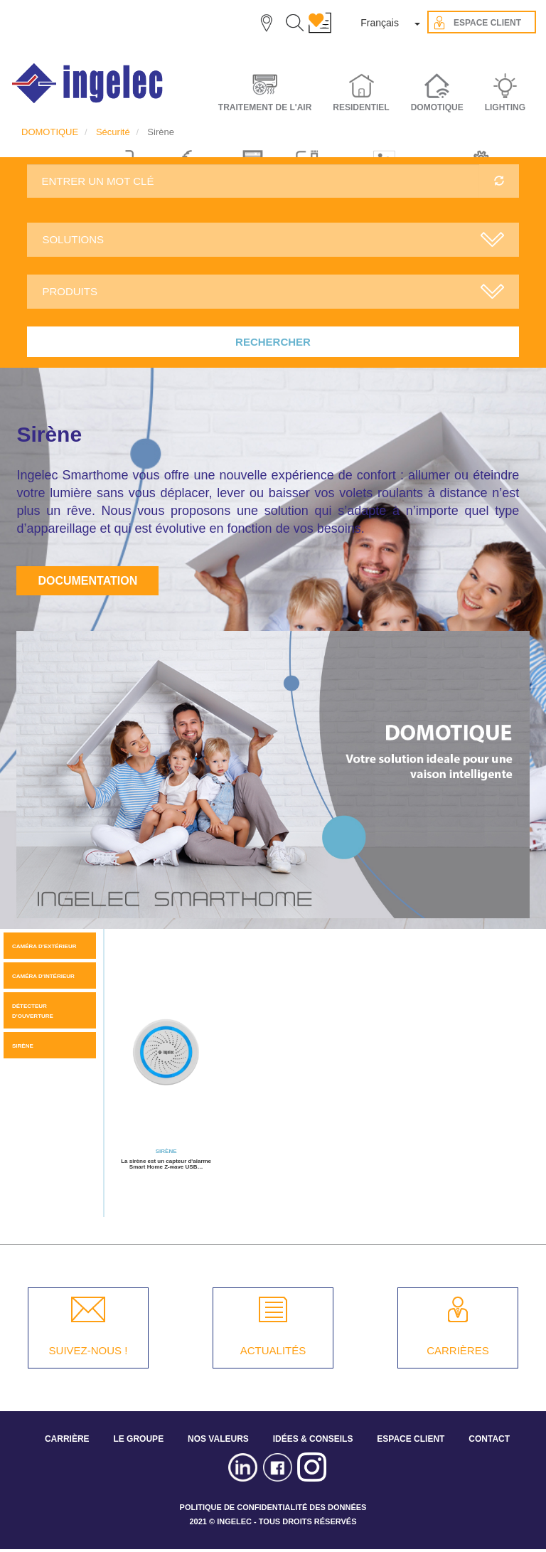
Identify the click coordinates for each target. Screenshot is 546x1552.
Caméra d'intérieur (43, 976)
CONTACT (489, 1439)
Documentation (87, 581)
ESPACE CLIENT (410, 1439)
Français (379, 22)
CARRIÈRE (67, 1439)
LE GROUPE (138, 1439)
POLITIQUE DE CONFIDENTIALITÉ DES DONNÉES (273, 1507)
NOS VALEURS (218, 1439)
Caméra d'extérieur (44, 946)
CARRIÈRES (458, 1350)
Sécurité (113, 132)
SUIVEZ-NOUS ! (88, 1350)
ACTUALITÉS (273, 1350)
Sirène (22, 1046)
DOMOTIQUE (49, 132)
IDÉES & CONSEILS (313, 1439)
